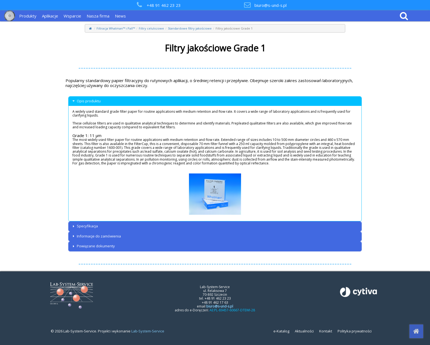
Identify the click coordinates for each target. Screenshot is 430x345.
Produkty (27, 16)
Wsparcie (72, 16)
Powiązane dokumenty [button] (93, 246)
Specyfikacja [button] (84, 226)
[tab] (215, 101)
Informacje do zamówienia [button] (96, 236)
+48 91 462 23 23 (164, 5)
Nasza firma (98, 16)
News (120, 16)
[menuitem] (29, 15)
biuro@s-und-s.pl (270, 5)
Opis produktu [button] (86, 101)
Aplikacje (50, 16)
